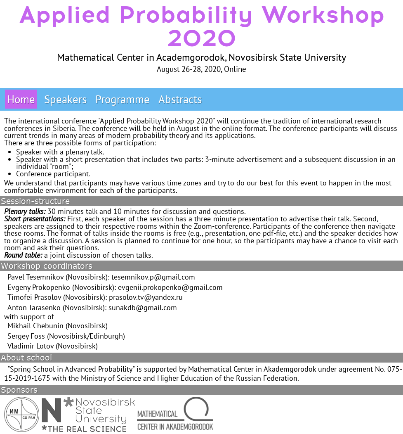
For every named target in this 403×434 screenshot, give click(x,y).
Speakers (65, 99)
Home (21, 99)
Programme (122, 99)
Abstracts (180, 99)
